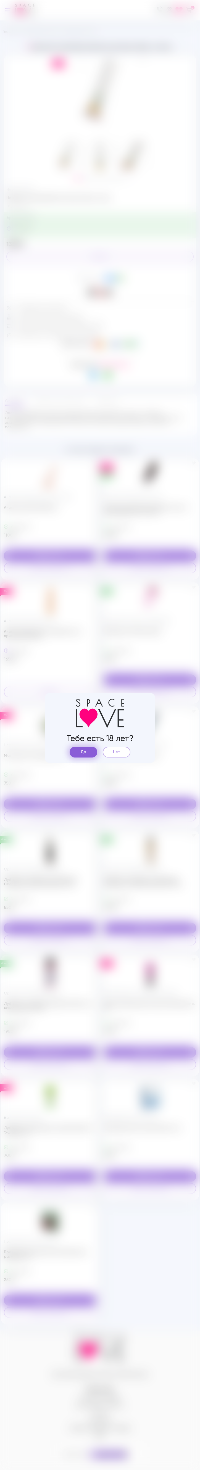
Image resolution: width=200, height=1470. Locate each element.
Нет (116, 752)
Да (83, 752)
